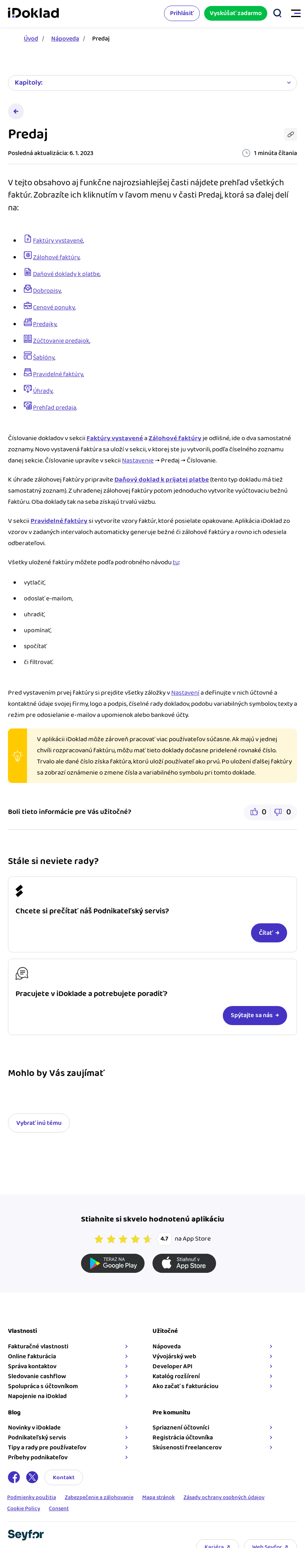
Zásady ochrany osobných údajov (223, 1498)
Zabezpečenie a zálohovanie (99, 1498)
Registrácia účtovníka (182, 1438)
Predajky (44, 324)
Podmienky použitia (31, 1498)
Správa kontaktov (32, 1366)
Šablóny (43, 358)
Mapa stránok (158, 1498)
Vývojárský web (174, 1357)
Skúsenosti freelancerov (187, 1448)
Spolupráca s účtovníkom (43, 1386)
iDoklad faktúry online (33, 13)
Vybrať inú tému (39, 1123)
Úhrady (42, 391)
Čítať (266, 933)
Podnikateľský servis (37, 1438)
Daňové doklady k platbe (66, 274)
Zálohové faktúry (56, 257)
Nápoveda (65, 39)
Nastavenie (138, 460)
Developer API (172, 1366)
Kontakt (64, 1477)
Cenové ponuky (54, 308)
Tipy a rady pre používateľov (47, 1448)
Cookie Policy (23, 1509)
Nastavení (185, 693)
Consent (59, 1509)
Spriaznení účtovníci (180, 1428)
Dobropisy (47, 291)
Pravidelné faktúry (58, 374)
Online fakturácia (32, 1357)
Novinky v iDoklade (34, 1428)
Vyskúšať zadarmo (236, 13)
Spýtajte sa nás (252, 1015)
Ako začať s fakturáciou (185, 1386)
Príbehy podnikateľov (38, 1458)
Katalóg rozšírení (176, 1376)
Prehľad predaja (54, 408)
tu (176, 562)
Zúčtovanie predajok (61, 341)
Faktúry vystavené (58, 241)
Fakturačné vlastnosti (38, 1347)
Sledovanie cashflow (37, 1376)
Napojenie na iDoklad (37, 1396)
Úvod (31, 39)
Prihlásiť (182, 13)
